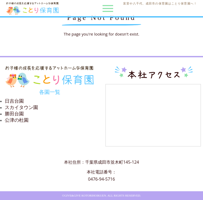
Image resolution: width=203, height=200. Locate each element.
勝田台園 (14, 113)
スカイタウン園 (21, 107)
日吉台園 (14, 101)
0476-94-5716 (101, 179)
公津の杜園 (17, 120)
